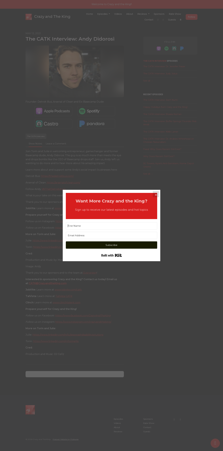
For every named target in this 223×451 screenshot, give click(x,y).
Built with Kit (111, 255)
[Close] (156, 194)
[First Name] (111, 225)
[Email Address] (111, 235)
